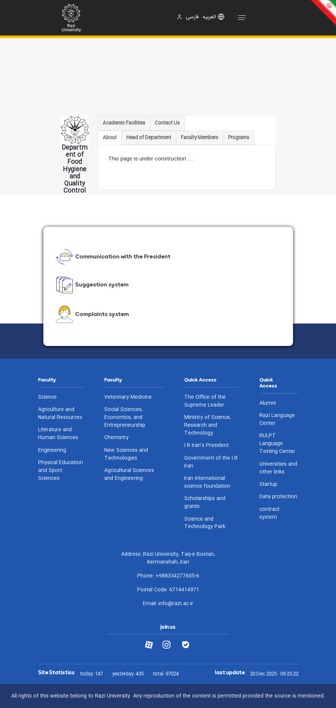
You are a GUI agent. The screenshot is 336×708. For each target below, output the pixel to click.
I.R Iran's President (206, 446)
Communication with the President (112, 256)
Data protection (278, 497)
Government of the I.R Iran (211, 462)
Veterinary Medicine (128, 397)
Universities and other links (278, 468)
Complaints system (91, 315)
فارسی (192, 17)
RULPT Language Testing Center (277, 444)
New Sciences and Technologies (126, 454)
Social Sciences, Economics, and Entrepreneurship (124, 417)
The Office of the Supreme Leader (205, 401)
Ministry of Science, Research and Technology (207, 425)
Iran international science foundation (207, 482)
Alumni (267, 403)
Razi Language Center (277, 419)
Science (47, 397)
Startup (268, 484)
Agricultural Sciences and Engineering (129, 474)
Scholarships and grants (204, 503)
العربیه (209, 17)
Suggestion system (91, 285)
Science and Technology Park (204, 523)
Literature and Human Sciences (58, 434)
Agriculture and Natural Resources (60, 414)
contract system (269, 513)
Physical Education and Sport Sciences (60, 470)
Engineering (52, 450)
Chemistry (116, 438)
